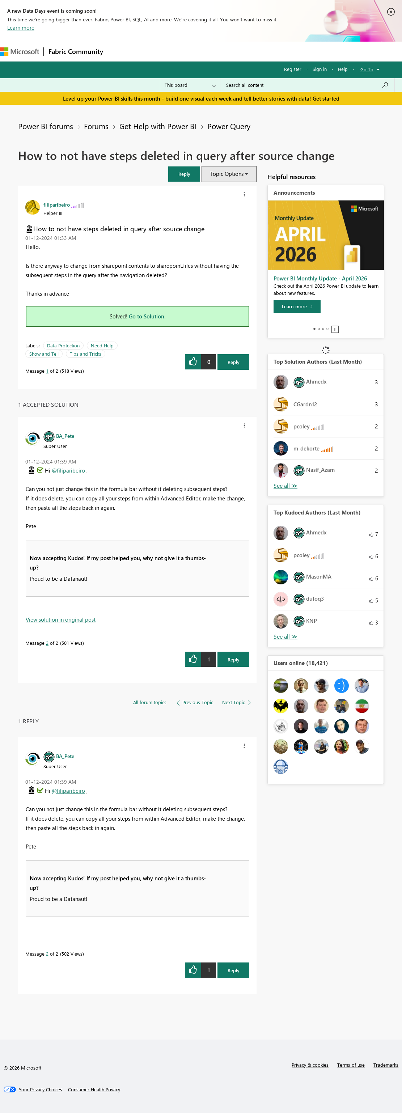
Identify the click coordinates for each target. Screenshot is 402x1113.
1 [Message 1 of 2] (47, 371)
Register (292, 69)
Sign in (320, 69)
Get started (326, 98)
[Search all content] (307, 85)
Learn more (20, 27)
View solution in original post (61, 619)
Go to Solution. (147, 316)
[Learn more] (297, 306)
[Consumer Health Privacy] (94, 1089)
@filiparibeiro (68, 470)
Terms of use (351, 1065)
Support (304, 51)
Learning (274, 51)
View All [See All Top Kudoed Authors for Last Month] (285, 636)
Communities (213, 51)
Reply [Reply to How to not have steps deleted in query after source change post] (234, 362)
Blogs (245, 51)
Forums (119, 51)
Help (343, 69)
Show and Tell (44, 353)
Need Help (102, 345)
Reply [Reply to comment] (234, 659)
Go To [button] (366, 69)
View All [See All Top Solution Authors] (285, 486)
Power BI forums (45, 126)
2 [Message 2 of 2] (47, 643)
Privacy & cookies (310, 1065)
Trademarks (385, 1065)
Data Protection (63, 345)
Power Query (228, 126)
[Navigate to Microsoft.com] (19, 51)
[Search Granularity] (190, 85)
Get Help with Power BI (157, 126)
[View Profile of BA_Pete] (65, 435)
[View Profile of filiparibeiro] (56, 204)
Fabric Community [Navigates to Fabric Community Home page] (75, 51)
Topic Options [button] (227, 173)
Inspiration (151, 51)
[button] (184, 173)
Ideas (181, 51)
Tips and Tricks (85, 353)
